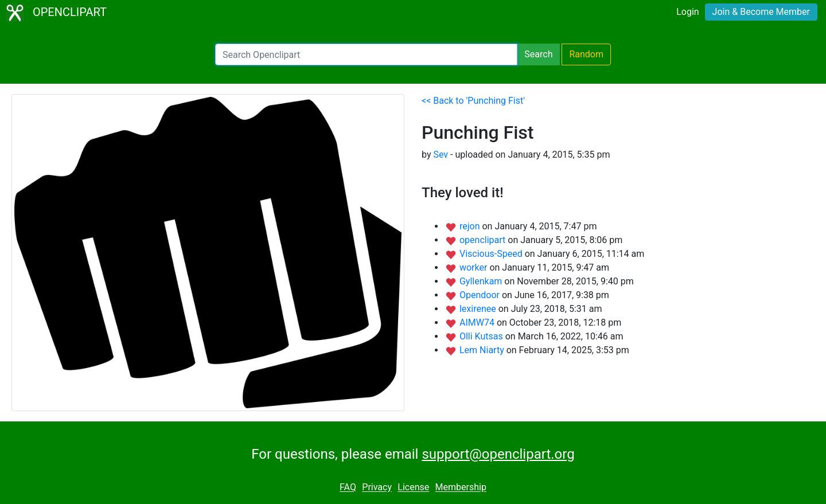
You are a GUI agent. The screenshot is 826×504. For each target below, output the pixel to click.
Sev (440, 154)
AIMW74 (478, 322)
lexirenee (478, 308)
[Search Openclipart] (366, 54)
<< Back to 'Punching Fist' (473, 100)
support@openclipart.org (498, 454)
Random (586, 54)
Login (687, 11)
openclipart (483, 240)
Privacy (377, 487)
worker (474, 267)
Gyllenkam (481, 281)
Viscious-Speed (492, 253)
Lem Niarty (482, 350)
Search (538, 54)
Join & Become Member (761, 11)
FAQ (348, 487)
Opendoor (480, 295)
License (413, 487)
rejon (470, 226)
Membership (460, 487)
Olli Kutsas (482, 336)
